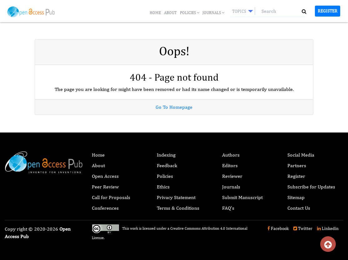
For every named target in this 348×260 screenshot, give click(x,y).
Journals (213, 12)
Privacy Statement (176, 197)
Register (327, 10)
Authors (231, 155)
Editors (230, 165)
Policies (189, 12)
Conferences (105, 208)
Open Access (105, 176)
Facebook (278, 228)
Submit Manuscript (242, 197)
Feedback (167, 165)
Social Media (300, 155)
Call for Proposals (111, 197)
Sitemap (296, 197)
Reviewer (232, 176)
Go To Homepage (174, 107)
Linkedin (328, 228)
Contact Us (298, 208)
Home (155, 12)
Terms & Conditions (178, 208)
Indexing (166, 155)
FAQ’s (228, 208)
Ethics (163, 187)
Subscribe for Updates (311, 187)
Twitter (302, 228)
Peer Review (105, 187)
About (170, 12)
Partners (296, 165)
